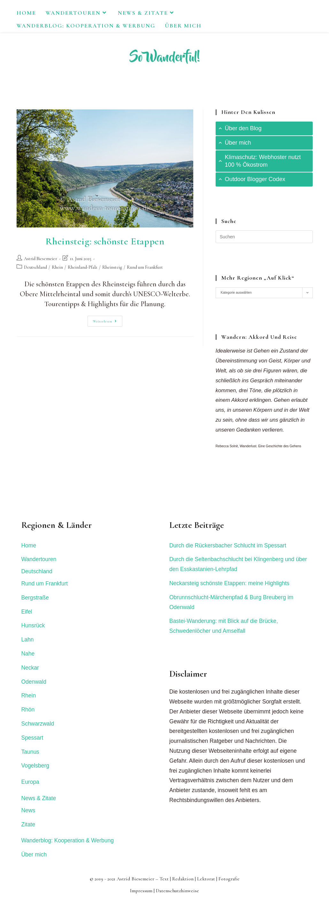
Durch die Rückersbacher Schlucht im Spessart (228, 545)
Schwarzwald (38, 723)
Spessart (32, 738)
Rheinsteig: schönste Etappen (104, 241)
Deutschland (35, 267)
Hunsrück (33, 625)
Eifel (26, 611)
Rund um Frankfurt (145, 267)
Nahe (28, 653)
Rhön (28, 709)
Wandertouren (39, 559)
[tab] (264, 128)
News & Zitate (39, 798)
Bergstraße (35, 597)
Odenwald (34, 682)
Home (28, 545)
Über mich (34, 854)
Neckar (30, 667)
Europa (30, 782)
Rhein (57, 267)
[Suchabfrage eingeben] (264, 236)
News (28, 810)
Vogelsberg (35, 765)
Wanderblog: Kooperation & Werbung (67, 840)
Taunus (30, 752)
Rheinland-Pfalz (82, 267)
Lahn (27, 639)
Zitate (28, 824)
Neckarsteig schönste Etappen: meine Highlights (229, 583)
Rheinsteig (112, 267)
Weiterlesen (107, 322)
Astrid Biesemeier (40, 258)
